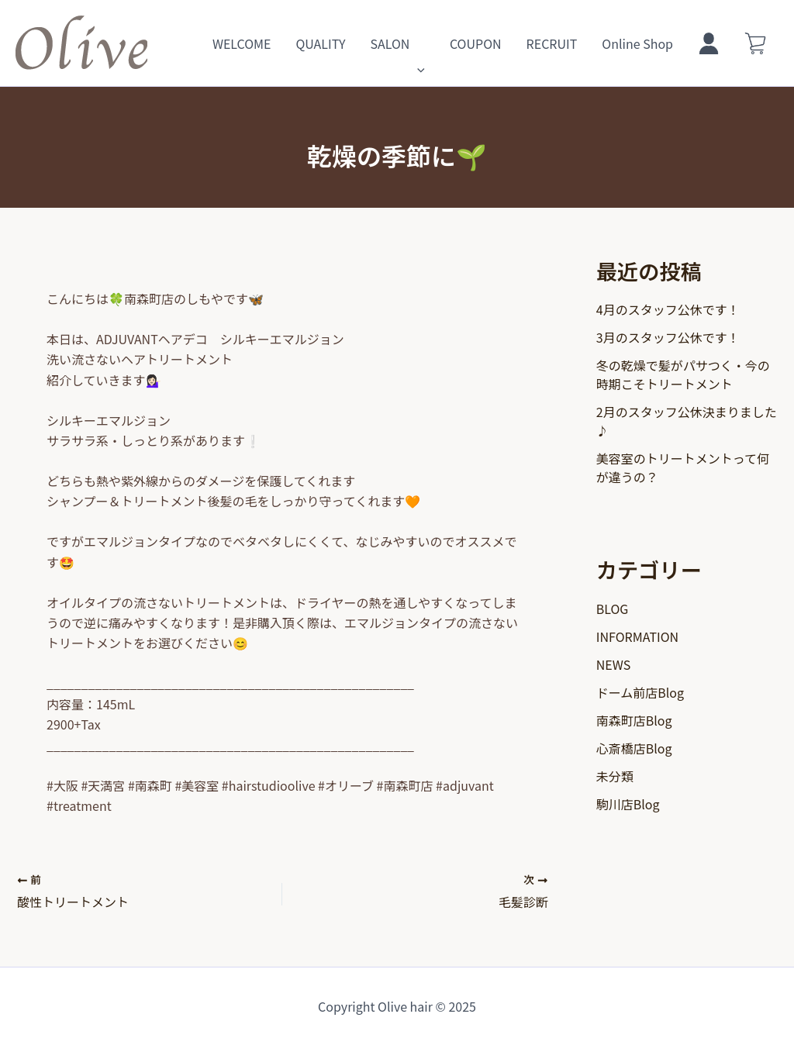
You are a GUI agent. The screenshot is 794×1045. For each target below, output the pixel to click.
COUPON (476, 43)
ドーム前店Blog (640, 692)
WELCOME (241, 43)
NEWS (613, 664)
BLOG (612, 608)
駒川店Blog (628, 804)
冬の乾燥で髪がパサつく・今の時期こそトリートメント (683, 374)
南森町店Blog (634, 720)
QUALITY (320, 43)
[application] (417, 43)
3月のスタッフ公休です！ (668, 337)
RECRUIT (552, 43)
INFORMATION (637, 636)
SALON (397, 43)
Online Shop (637, 43)
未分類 (614, 776)
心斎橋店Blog (634, 748)
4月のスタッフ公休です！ (668, 309)
